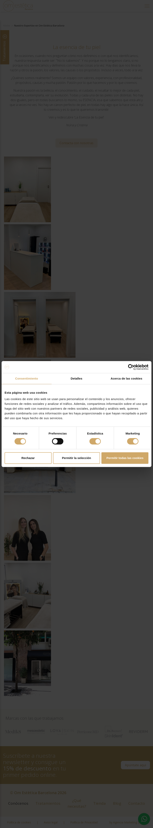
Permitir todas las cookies (124, 458)
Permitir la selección (76, 458)
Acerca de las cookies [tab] (126, 378)
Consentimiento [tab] (26, 378)
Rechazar (28, 458)
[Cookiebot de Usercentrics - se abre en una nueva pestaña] (131, 367)
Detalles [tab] (76, 378)
